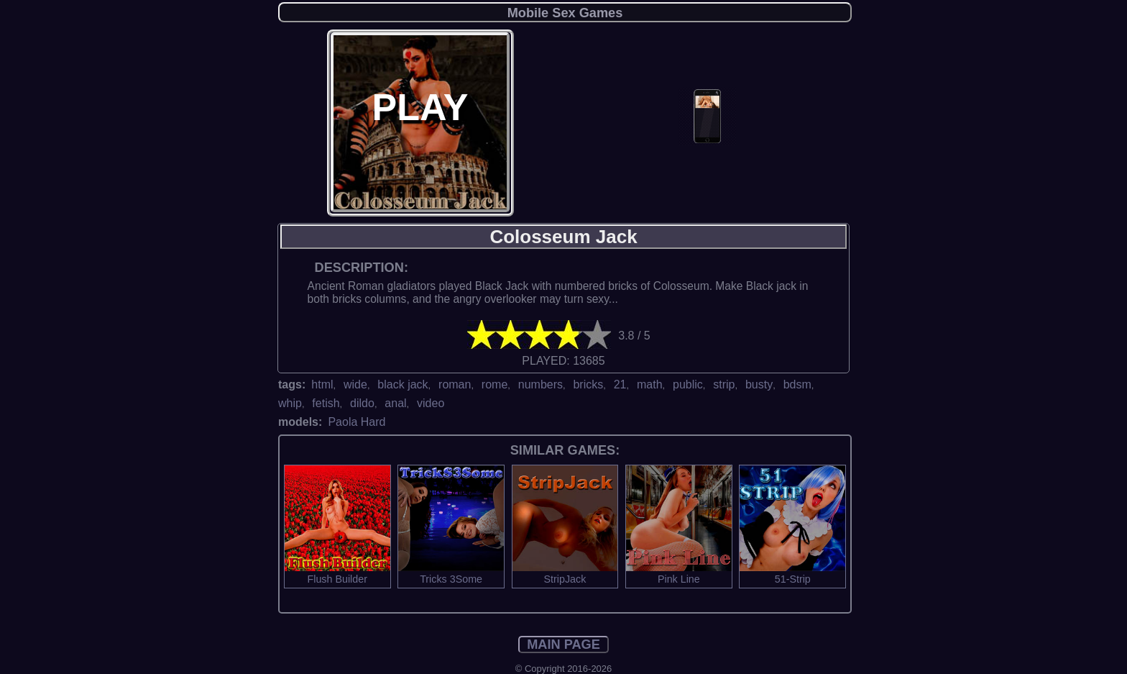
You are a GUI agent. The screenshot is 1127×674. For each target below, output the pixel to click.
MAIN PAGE (563, 644)
